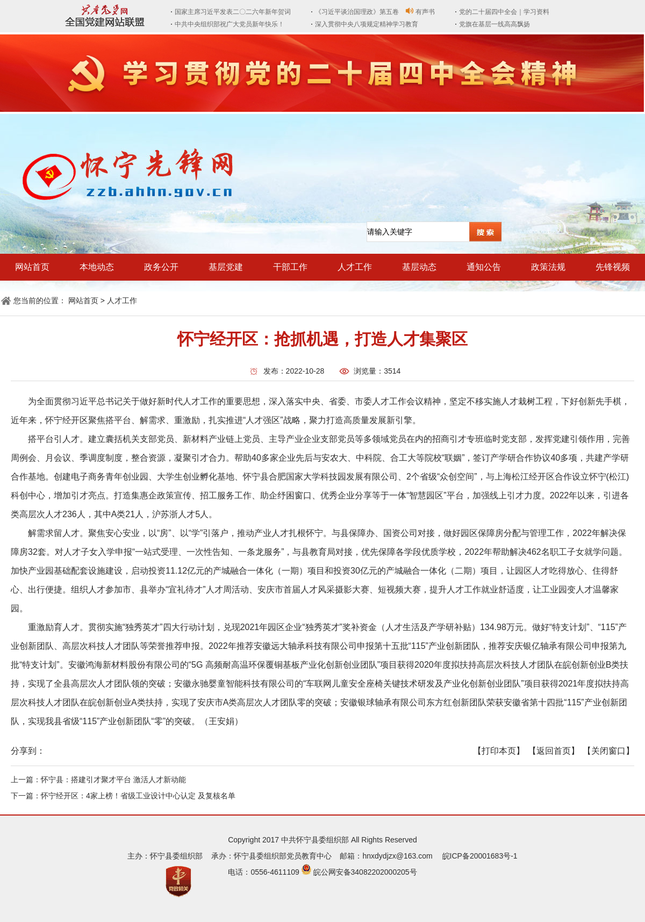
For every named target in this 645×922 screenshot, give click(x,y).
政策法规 (548, 266)
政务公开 (161, 266)
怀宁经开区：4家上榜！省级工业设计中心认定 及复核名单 (138, 795)
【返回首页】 (553, 750)
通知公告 (484, 266)
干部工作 (290, 266)
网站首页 (32, 266)
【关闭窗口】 (608, 750)
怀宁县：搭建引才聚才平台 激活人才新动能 (113, 779)
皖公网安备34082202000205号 (365, 872)
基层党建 (226, 266)
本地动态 (97, 266)
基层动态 (419, 266)
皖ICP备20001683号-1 (480, 856)
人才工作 (355, 266)
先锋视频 (613, 266)
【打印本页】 (499, 750)
